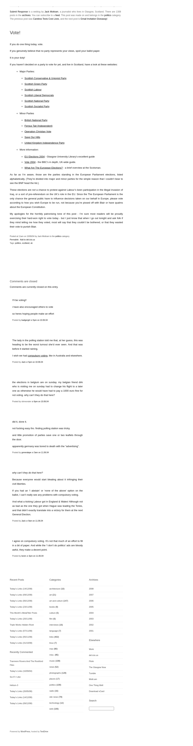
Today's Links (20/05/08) (21, 691)
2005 (91, 607)
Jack (23, 362)
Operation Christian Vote (38, 131)
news (51, 667)
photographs (55, 673)
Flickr (91, 661)
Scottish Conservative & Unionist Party (46, 78)
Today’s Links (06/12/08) (21, 601)
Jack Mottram (51, 11)
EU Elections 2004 (35, 156)
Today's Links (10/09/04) (21, 671)
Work (91, 649)
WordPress (25, 732)
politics (107, 15)
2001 (91, 631)
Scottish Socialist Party (37, 106)
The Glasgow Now (97, 667)
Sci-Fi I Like (15, 677)
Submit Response (19, 11)
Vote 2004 (30, 162)
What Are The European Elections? (44, 167)
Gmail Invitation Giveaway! (93, 19)
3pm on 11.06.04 (36, 556)
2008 (91, 589)
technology (54, 703)
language (53, 631)
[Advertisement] (54, 266)
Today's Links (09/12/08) (21, 703)
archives (26, 15)
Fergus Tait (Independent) (39, 125)
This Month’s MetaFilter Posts (23, 613)
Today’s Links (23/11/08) (21, 607)
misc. (51, 655)
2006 (91, 601)
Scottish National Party (37, 101)
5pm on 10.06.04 (40, 320)
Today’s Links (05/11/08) (21, 637)
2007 (91, 595)
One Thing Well (96, 685)
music (52, 661)
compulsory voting (37, 355)
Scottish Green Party (36, 84)
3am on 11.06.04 (41, 452)
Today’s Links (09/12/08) (21, 595)
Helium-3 (14, 685)
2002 (91, 625)
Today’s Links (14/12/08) (21, 589)
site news (53, 697)
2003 (91, 619)
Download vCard (96, 691)
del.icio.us (93, 655)
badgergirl (25, 320)
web (51, 709)
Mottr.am (93, 679)
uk (32, 243)
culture (52, 613)
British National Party (36, 120)
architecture (54, 589)
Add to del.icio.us (27, 240)
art (50, 595)
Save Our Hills (32, 137)
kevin (23, 556)
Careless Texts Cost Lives (46, 19)
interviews (54, 625)
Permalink (14, 240)
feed (57, 15)
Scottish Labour (33, 89)
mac (51, 649)
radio (51, 691)
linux (51, 643)
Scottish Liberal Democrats (39, 95)
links (51, 637)
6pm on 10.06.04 (41, 401)
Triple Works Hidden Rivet (22, 625)
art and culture (56, 601)
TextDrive (44, 732)
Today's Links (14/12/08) (21, 697)
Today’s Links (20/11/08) (21, 619)
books (52, 607)
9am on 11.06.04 (35, 521)
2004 (91, 613)
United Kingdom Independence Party (44, 142)
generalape (26, 452)
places (52, 679)
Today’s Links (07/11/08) (21, 631)
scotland (25, 243)
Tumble (92, 673)
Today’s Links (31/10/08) (21, 643)
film (51, 619)
